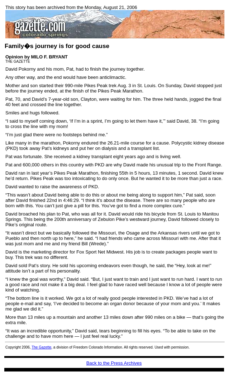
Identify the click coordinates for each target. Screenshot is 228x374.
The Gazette (41, 347)
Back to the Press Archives (114, 363)
